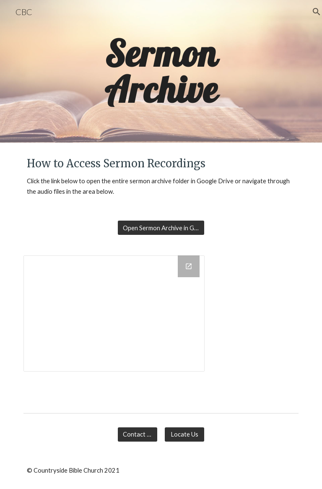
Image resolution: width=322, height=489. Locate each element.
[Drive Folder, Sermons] (113, 313)
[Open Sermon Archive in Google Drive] (161, 227)
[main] (160, 71)
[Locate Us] (184, 434)
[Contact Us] (137, 434)
